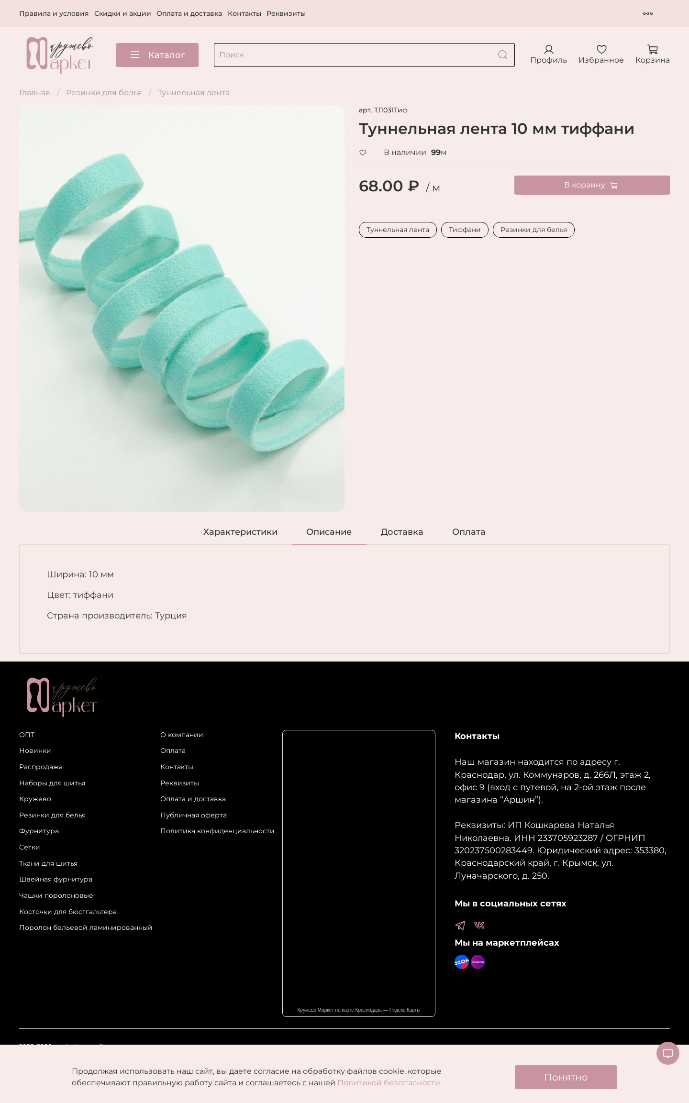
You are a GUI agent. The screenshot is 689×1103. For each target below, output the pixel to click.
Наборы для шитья (52, 783)
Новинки (35, 750)
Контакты (244, 13)
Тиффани (465, 229)
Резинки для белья (104, 92)
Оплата (173, 750)
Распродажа (41, 766)
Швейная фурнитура (55, 879)
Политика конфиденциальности (217, 831)
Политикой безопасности (388, 1082)
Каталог (157, 55)
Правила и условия (54, 13)
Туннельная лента (194, 92)
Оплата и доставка (189, 13)
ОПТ (26, 734)
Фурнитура (39, 831)
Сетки (29, 847)
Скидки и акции (122, 13)
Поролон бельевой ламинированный (86, 927)
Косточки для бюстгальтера (68, 911)
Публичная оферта (193, 815)
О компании (181, 734)
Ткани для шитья (48, 863)
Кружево (35, 798)
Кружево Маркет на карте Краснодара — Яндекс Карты (359, 1010)
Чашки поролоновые (56, 895)
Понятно (566, 1077)
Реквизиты (286, 13)
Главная (34, 92)
